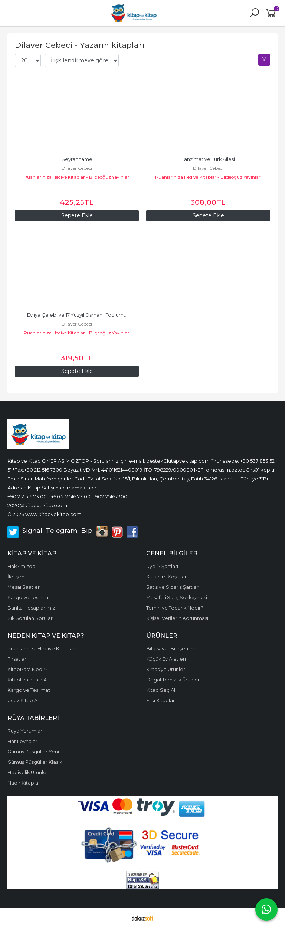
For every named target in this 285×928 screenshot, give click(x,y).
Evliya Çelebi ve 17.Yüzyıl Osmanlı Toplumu (77, 315)
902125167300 (111, 496)
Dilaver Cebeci (77, 168)
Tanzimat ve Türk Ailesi (208, 159)
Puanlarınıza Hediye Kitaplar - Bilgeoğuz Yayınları (77, 177)
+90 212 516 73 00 (27, 496)
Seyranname (77, 159)
